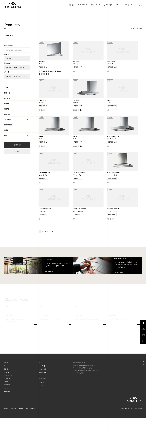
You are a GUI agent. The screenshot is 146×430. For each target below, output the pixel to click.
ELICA (40, 398)
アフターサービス (95, 5)
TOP (130, 28)
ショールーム (7, 400)
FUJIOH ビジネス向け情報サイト (81, 385)
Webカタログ (7, 403)
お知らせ (118, 5)
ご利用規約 (23, 421)
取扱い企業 (15, 421)
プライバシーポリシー (34, 421)
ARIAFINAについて (82, 5)
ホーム (63, 5)
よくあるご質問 (108, 5)
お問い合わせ (128, 5)
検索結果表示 (17, 144)
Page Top (143, 375)
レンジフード (138, 28)
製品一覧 (71, 5)
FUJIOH (41, 395)
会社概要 (6, 421)
